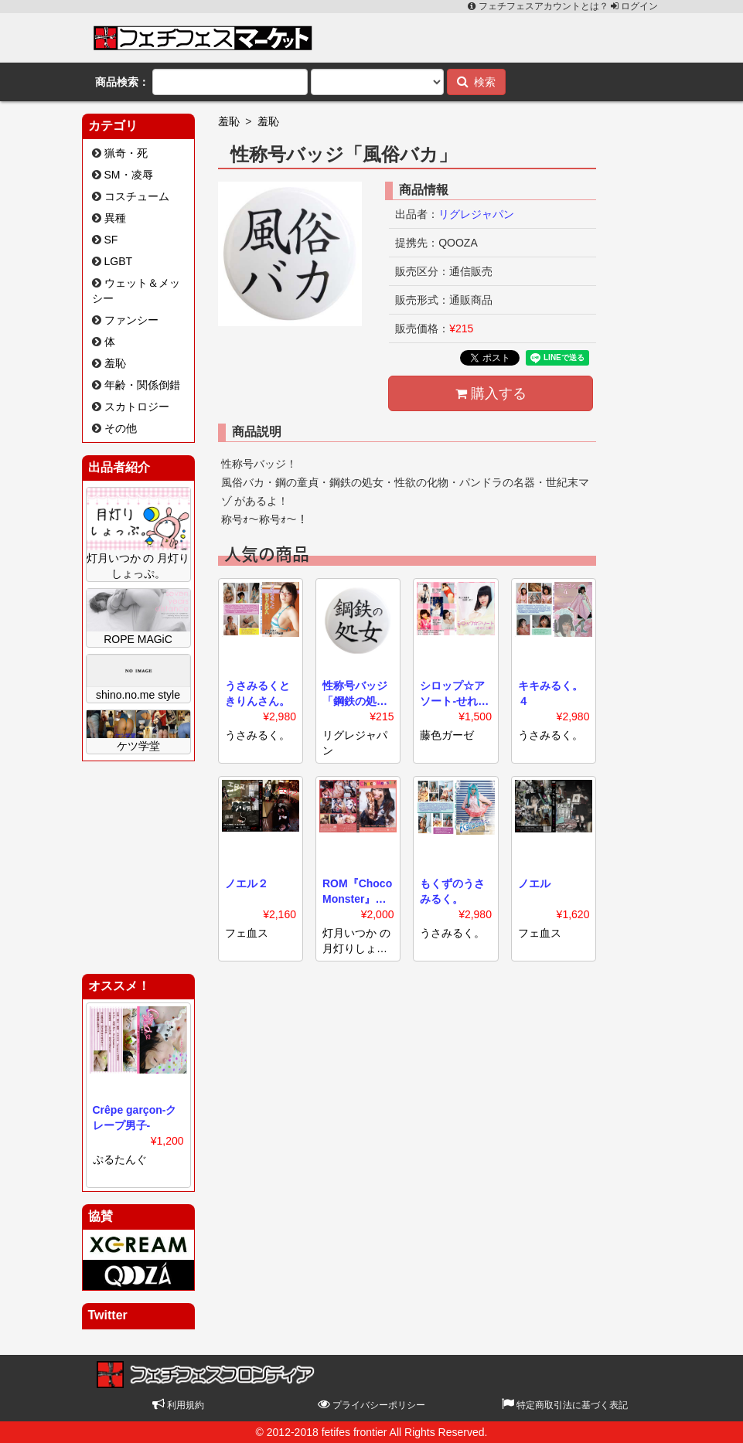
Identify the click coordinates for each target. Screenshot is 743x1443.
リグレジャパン (476, 214)
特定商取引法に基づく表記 (565, 1405)
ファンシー (131, 320)
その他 (120, 428)
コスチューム (136, 196)
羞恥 (115, 363)
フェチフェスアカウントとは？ (539, 6)
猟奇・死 (126, 153)
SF (111, 239)
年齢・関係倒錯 (142, 385)
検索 (476, 81)
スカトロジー (136, 406)
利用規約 (178, 1405)
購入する (491, 393)
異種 (115, 218)
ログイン (634, 6)
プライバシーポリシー (371, 1405)
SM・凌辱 (128, 174)
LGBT (118, 261)
